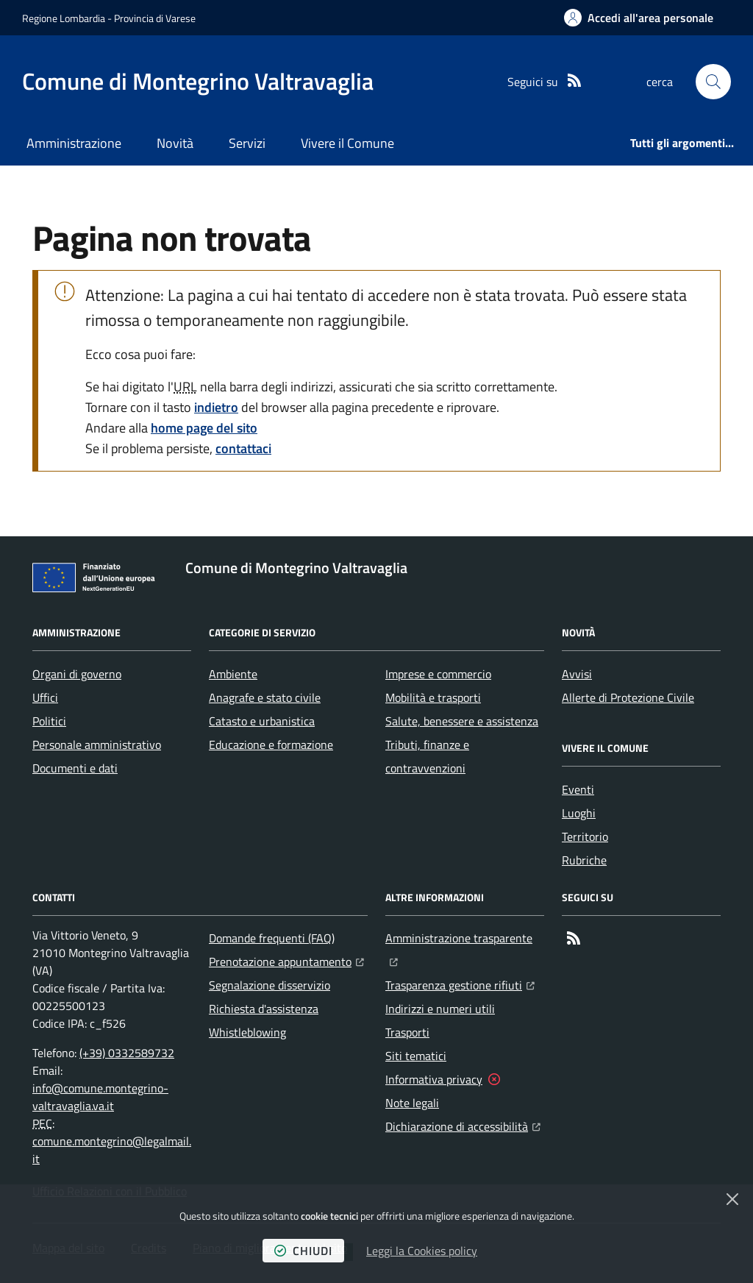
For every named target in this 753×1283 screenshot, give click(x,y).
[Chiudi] (732, 1199)
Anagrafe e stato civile (265, 697)
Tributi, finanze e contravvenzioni (427, 756)
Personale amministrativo (96, 744)
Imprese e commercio (438, 674)
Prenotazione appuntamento (286, 960)
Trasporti (407, 1032)
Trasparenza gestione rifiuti (460, 983)
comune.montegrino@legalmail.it (111, 1150)
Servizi (247, 143)
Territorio (585, 836)
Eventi (578, 789)
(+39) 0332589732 (126, 1053)
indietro (216, 407)
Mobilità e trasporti (433, 697)
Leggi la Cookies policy (421, 1250)
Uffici (45, 697)
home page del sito (204, 428)
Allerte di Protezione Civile (628, 697)
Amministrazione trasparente (464, 936)
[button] (713, 81)
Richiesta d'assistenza (263, 1008)
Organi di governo (76, 674)
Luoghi (579, 813)
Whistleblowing (247, 1032)
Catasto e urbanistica (262, 721)
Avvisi (577, 674)
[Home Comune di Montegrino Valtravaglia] (198, 81)
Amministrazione (73, 143)
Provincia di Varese (155, 18)
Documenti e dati (75, 768)
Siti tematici (415, 1056)
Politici (49, 721)
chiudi (303, 1250)
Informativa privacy (433, 1079)
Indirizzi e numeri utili (440, 1008)
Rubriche (584, 860)
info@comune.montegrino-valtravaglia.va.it (100, 1097)
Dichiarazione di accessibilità (462, 1125)
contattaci (243, 448)
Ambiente (233, 674)
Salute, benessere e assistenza (461, 721)
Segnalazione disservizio (269, 985)
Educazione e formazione (271, 744)
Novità (175, 143)
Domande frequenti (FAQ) (272, 938)
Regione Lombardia (63, 18)
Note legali (412, 1103)
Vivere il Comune (347, 143)
